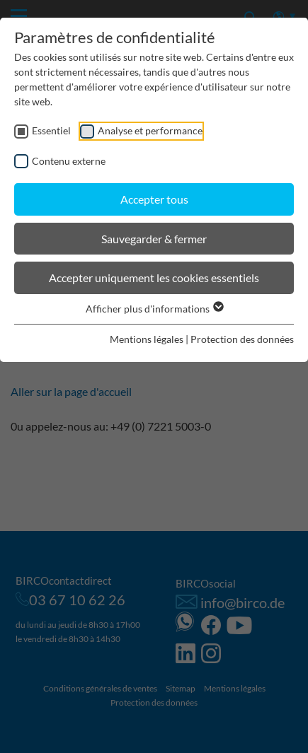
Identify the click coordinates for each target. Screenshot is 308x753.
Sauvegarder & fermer (154, 238)
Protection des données (242, 339)
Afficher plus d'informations (154, 309)
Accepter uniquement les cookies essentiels (154, 277)
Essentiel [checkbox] (51, 130)
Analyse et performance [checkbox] (150, 130)
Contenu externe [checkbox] (68, 161)
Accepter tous (154, 199)
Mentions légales (146, 339)
